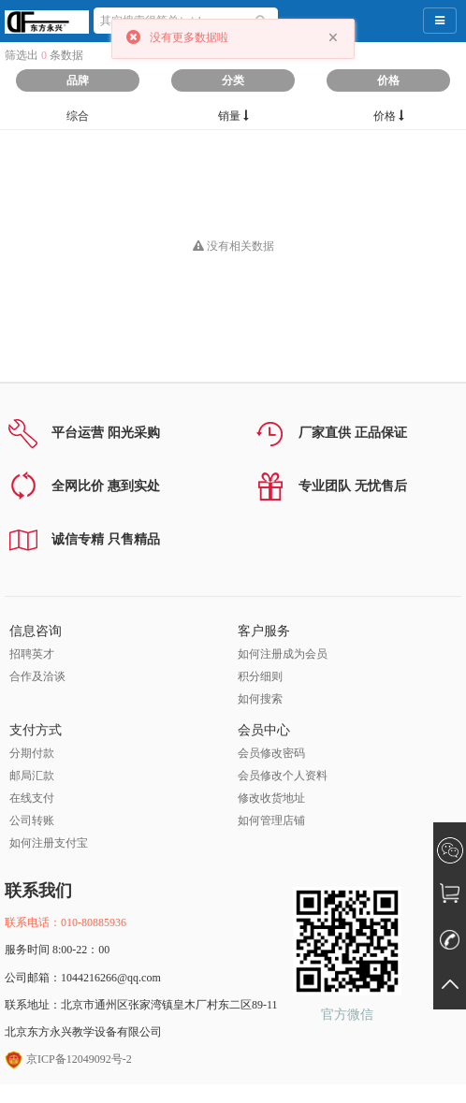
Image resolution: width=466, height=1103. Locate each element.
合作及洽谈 (37, 676)
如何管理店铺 (271, 820)
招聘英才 (31, 653)
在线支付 (31, 798)
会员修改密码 (271, 753)
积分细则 (260, 676)
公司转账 (31, 820)
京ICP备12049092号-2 (68, 1059)
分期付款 (31, 753)
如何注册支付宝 (48, 842)
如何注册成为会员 (283, 653)
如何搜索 (260, 698)
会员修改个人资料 (283, 775)
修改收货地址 (271, 798)
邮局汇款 (31, 775)
